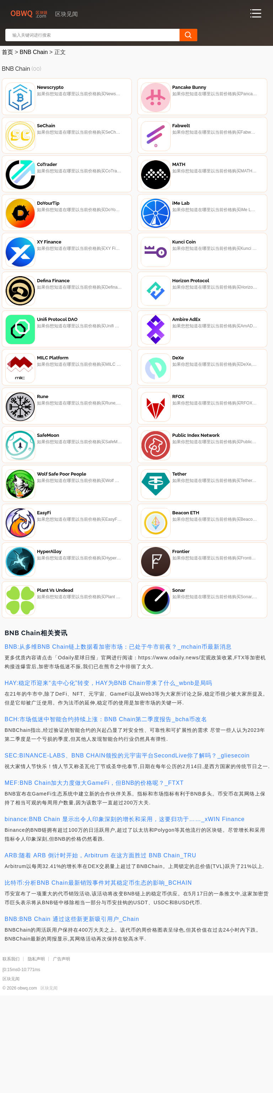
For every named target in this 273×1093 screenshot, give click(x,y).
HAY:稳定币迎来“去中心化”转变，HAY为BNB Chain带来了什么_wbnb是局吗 (108, 778)
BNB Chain (34, 52)
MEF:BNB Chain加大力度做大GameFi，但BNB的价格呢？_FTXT (94, 877)
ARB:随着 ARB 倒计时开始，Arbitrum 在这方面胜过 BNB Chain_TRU (100, 950)
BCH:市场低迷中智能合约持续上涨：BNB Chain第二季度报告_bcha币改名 (106, 814)
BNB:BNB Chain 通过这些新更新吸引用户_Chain (72, 1014)
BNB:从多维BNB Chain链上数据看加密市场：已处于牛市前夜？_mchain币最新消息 (118, 741)
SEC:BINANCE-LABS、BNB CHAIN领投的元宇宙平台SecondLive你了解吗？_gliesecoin (127, 850)
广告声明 (61, 1053)
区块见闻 (49, 1082)
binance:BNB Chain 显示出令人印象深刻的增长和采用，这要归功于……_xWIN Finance (125, 914)
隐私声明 (36, 1053)
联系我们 (11, 1053)
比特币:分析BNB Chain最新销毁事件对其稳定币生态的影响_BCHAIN (98, 977)
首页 (7, 52)
